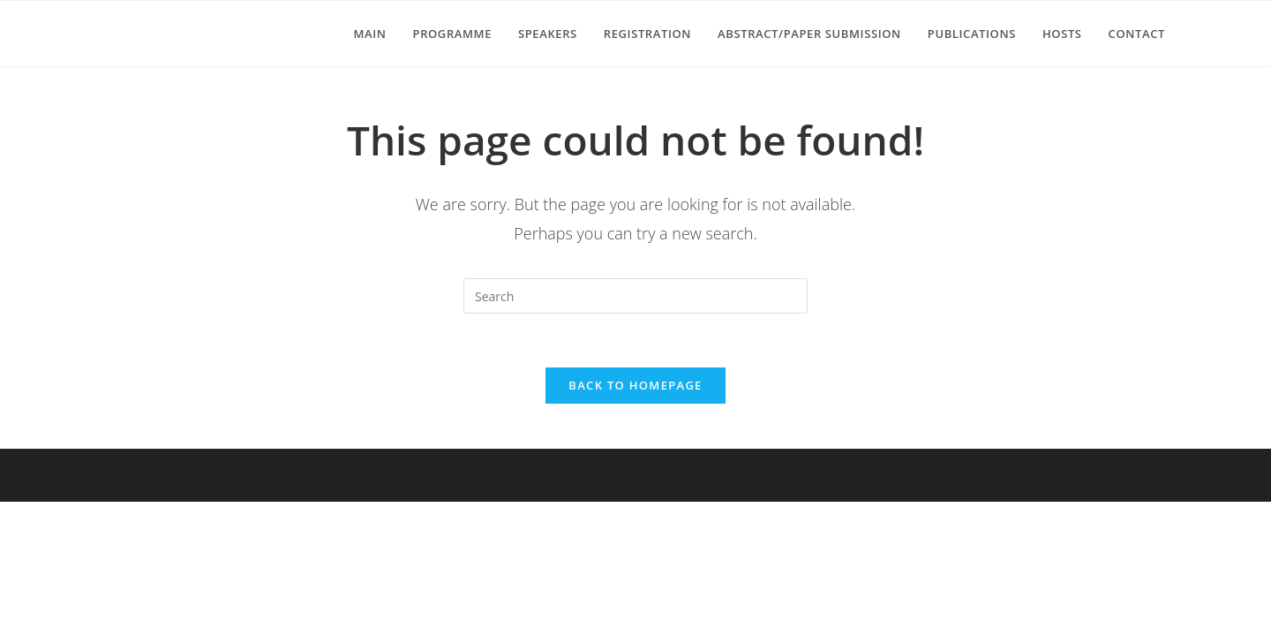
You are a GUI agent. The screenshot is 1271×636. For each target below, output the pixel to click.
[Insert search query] (635, 296)
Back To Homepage (635, 385)
